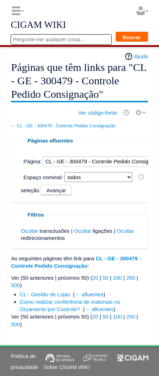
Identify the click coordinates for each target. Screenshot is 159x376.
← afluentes (89, 294)
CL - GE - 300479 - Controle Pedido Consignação (66, 125)
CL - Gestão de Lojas (45, 294)
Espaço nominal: (43, 177)
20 (95, 278)
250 (130, 278)
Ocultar (29, 231)
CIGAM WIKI (38, 25)
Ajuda (141, 56)
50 (106, 278)
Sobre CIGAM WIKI (66, 367)
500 (15, 285)
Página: (33, 161)
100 (117, 278)
